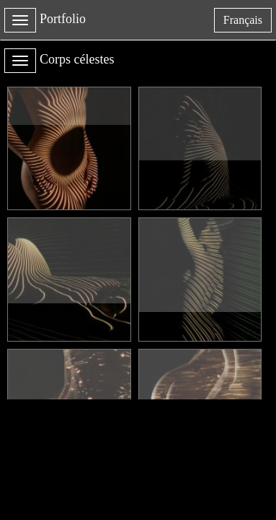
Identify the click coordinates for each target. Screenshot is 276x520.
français (247, 22)
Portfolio (63, 19)
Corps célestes (77, 59)
